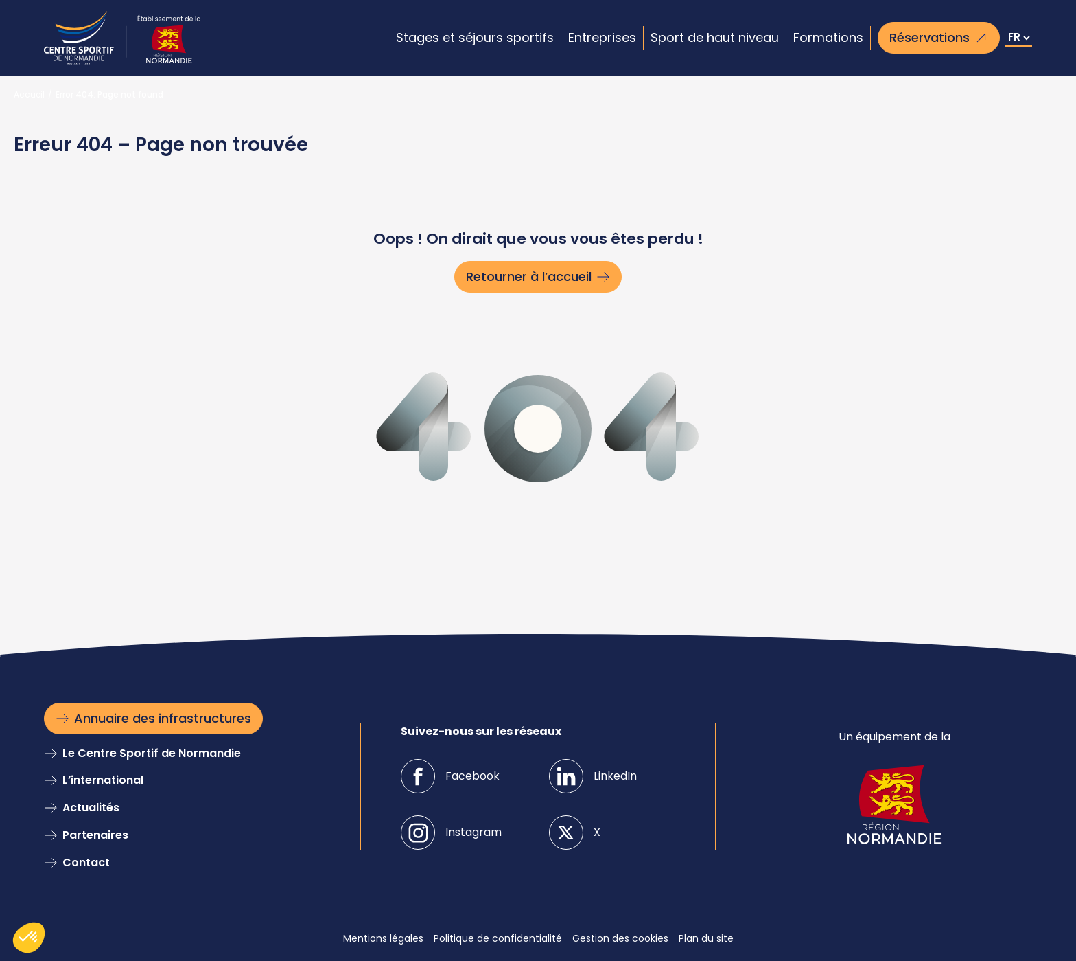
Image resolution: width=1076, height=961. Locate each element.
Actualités (90, 807)
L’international (102, 780)
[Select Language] (1018, 38)
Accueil (29, 94)
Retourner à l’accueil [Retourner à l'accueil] (529, 276)
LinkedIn (615, 776)
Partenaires (95, 835)
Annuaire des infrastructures (162, 718)
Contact (86, 862)
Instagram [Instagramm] (473, 832)
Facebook (472, 776)
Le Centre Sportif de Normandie (151, 753)
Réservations (929, 37)
